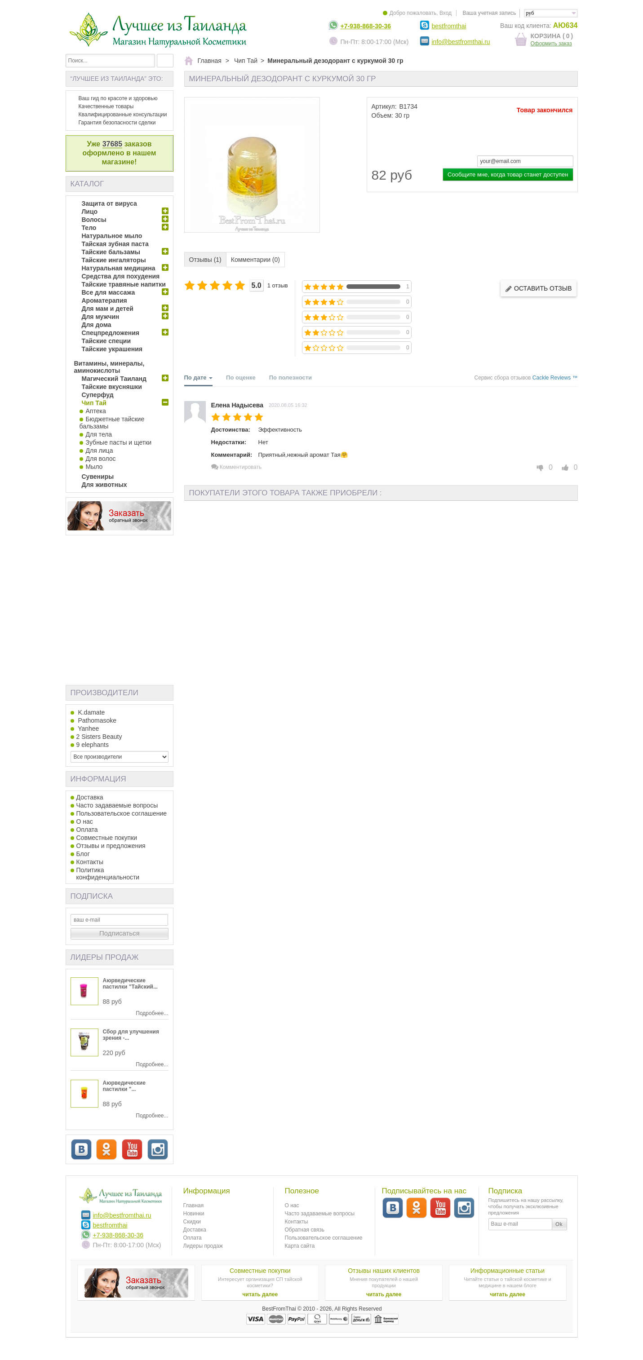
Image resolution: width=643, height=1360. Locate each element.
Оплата (87, 829)
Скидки (192, 1222)
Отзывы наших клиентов (384, 1270)
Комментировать (236, 467)
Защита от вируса (109, 203)
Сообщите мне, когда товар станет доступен (508, 174)
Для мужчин (101, 316)
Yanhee (87, 728)
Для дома (96, 324)
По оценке (241, 377)
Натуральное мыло (112, 235)
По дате (198, 380)
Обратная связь (304, 1230)
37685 (112, 144)
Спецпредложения (110, 332)
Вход (445, 13)
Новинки (193, 1213)
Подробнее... (152, 1013)
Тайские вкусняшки (112, 386)
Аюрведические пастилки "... (124, 1086)
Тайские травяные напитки (124, 284)
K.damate (90, 712)
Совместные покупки (106, 837)
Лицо (90, 211)
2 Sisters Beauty (99, 736)
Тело (89, 227)
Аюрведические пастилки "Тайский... (130, 983)
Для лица (99, 450)
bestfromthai (449, 26)
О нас (84, 821)
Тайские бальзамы (111, 252)
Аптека (96, 411)
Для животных (104, 484)
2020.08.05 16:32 (288, 405)
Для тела (99, 434)
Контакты (89, 861)
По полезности (290, 377)
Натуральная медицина (118, 268)
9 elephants (92, 744)
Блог (83, 853)
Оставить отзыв (538, 288)
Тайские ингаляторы (114, 260)
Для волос (101, 458)
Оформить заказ (551, 43)
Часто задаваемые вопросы (117, 805)
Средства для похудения (121, 276)
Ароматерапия (104, 300)
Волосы (94, 219)
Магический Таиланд (114, 378)
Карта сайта (300, 1246)
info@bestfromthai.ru (461, 41)
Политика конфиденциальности (108, 873)
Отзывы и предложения (111, 845)
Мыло (94, 466)
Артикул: (384, 106)
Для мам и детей (107, 308)
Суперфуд (98, 394)
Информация (98, 779)
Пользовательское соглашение (121, 813)
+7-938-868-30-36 (366, 26)
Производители (104, 693)
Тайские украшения (112, 349)
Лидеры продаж (105, 957)
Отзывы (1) (205, 259)
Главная (193, 1205)
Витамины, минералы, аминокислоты (109, 367)
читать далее (260, 1294)
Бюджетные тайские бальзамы (112, 422)
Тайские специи (106, 340)
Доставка (89, 797)
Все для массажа (108, 292)
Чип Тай (94, 402)
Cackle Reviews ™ (555, 378)
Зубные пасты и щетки (119, 442)
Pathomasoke (96, 720)
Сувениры (98, 476)
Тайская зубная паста (115, 243)
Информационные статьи (507, 1270)
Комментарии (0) (255, 259)
